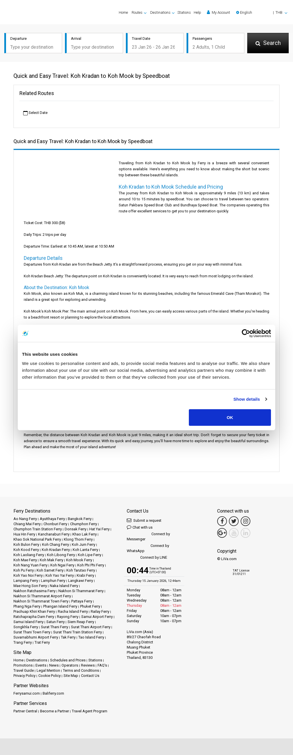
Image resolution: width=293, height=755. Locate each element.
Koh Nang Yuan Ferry (30, 565)
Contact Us (90, 675)
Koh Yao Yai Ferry (59, 575)
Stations (184, 12)
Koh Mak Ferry (51, 560)
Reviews (88, 665)
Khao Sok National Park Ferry (37, 539)
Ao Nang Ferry (25, 519)
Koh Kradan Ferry (56, 550)
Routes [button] (137, 12)
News (54, 665)
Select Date (35, 112)
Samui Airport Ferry (97, 616)
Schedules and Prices (68, 660)
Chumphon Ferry (83, 524)
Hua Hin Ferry (24, 534)
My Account (218, 12)
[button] (261, 12)
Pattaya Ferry (81, 601)
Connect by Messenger (148, 536)
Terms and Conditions (81, 670)
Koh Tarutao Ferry (80, 570)
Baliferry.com (53, 693)
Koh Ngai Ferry (62, 565)
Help (197, 12)
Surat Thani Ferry (54, 627)
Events (40, 665)
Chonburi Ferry (55, 524)
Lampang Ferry (25, 580)
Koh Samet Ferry (50, 570)
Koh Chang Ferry (55, 544)
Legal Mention (48, 670)
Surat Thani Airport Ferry (90, 627)
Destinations (36, 660)
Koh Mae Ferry (25, 560)
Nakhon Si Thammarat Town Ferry (40, 601)
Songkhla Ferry (25, 627)
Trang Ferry (22, 642)
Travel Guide (23, 670)
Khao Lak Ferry (84, 534)
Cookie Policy (49, 675)
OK (230, 417)
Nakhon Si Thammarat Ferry (81, 591)
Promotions (23, 665)
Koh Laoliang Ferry (28, 555)
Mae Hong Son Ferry (30, 586)
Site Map (71, 675)
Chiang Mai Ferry (27, 524)
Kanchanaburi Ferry (54, 534)
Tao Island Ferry (91, 637)
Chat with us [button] (140, 527)
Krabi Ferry (85, 575)
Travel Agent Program (89, 711)
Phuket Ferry (90, 606)
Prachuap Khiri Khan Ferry (34, 611)
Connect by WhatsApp (148, 548)
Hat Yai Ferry (99, 529)
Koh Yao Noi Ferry (28, 575)
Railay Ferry (100, 611)
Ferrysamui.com (26, 693)
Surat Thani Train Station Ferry (77, 632)
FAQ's (102, 665)
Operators (70, 665)
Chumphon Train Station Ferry (37, 529)
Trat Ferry (42, 642)
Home (123, 12)
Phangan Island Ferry (60, 606)
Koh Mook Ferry (79, 560)
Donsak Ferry (75, 529)
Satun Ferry (55, 622)
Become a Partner (54, 711)
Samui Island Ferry (28, 622)
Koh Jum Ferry (83, 544)
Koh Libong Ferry (61, 555)
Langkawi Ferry (80, 580)
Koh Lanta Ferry (85, 550)
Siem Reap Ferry (81, 622)
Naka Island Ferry (64, 586)
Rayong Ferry (67, 616)
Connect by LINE (147, 557)
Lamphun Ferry (53, 580)
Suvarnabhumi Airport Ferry (35, 637)
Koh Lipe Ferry (89, 555)
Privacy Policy (24, 675)
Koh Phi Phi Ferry (90, 565)
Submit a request (144, 520)
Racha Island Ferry (73, 611)
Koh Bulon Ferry (26, 544)
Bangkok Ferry (80, 519)
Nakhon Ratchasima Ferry (34, 591)
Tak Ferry (68, 637)
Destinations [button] (160, 12)
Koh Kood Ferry (26, 550)
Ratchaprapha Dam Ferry (33, 616)
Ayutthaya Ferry (52, 519)
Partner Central (25, 711)
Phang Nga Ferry (26, 606)
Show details (246, 399)
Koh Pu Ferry (23, 570)
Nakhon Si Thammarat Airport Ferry (42, 596)
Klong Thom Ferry (78, 539)
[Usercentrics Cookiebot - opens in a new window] (246, 333)
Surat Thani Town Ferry (31, 632)
